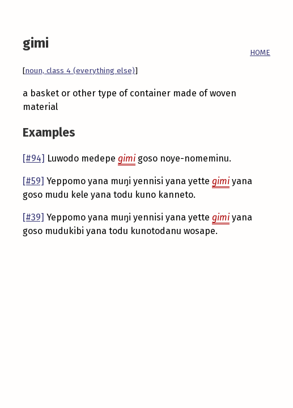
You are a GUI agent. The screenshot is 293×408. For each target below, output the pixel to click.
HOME (260, 52)
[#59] (33, 181)
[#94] (34, 158)
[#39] (33, 217)
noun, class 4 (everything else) (80, 70)
